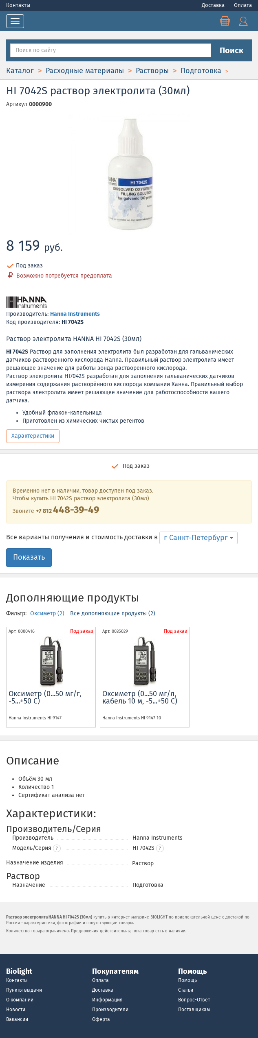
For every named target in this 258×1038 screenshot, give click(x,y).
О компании (19, 1000)
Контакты (18, 5)
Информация (107, 1000)
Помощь (187, 980)
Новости (15, 1009)
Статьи (185, 990)
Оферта (101, 1019)
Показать (29, 557)
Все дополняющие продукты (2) (112, 613)
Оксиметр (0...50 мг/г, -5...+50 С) (45, 697)
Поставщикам (194, 1009)
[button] (160, 848)
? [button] (57, 848)
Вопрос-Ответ (194, 1000)
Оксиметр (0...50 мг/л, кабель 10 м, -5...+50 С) (139, 697)
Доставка (214, 5)
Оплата (243, 5)
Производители (110, 1009)
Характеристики (32, 435)
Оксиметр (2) (48, 613)
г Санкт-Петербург (198, 537)
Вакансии (17, 1019)
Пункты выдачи (24, 990)
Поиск (231, 50)
